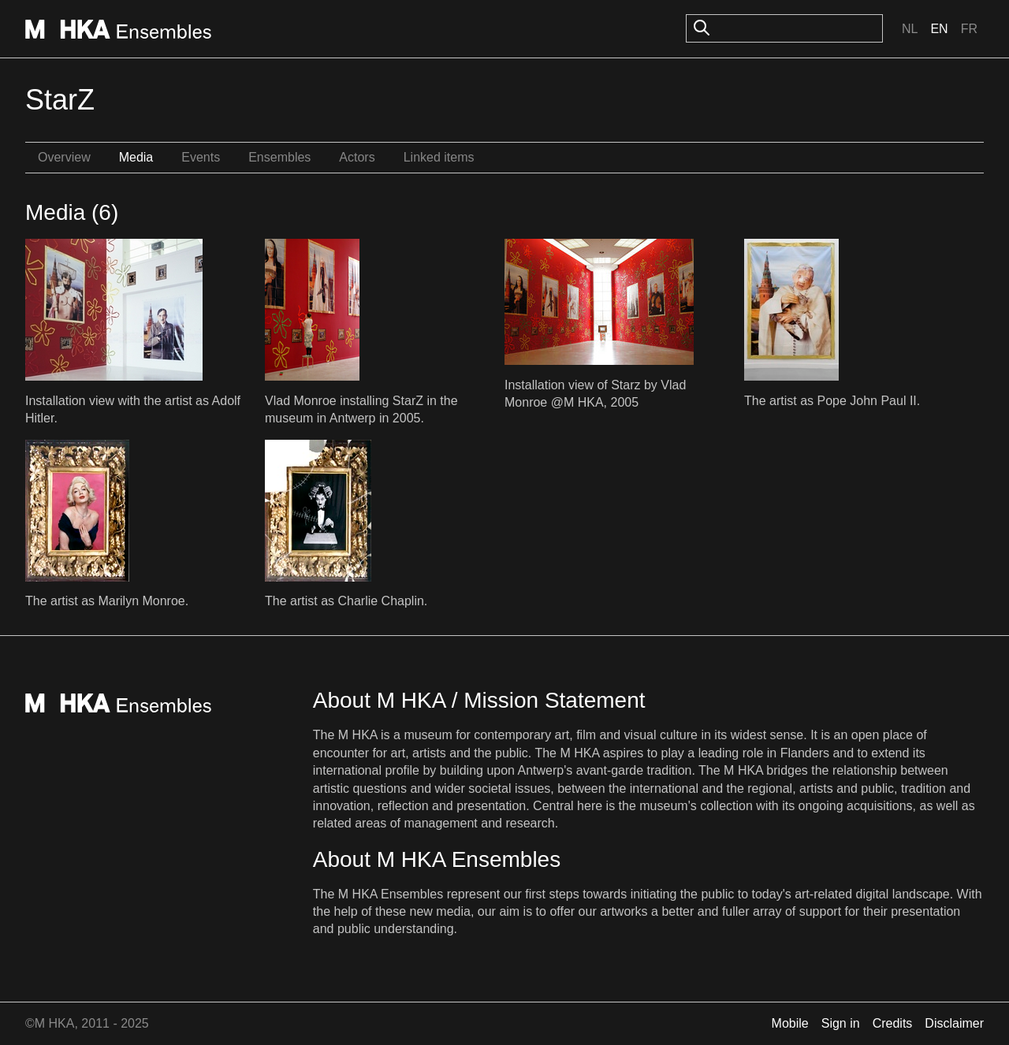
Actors (356, 157)
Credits (893, 1023)
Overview (64, 157)
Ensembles (279, 157)
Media (136, 157)
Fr (969, 28)
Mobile (790, 1023)
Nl (910, 28)
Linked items (439, 157)
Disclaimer (954, 1023)
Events (200, 157)
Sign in (840, 1023)
